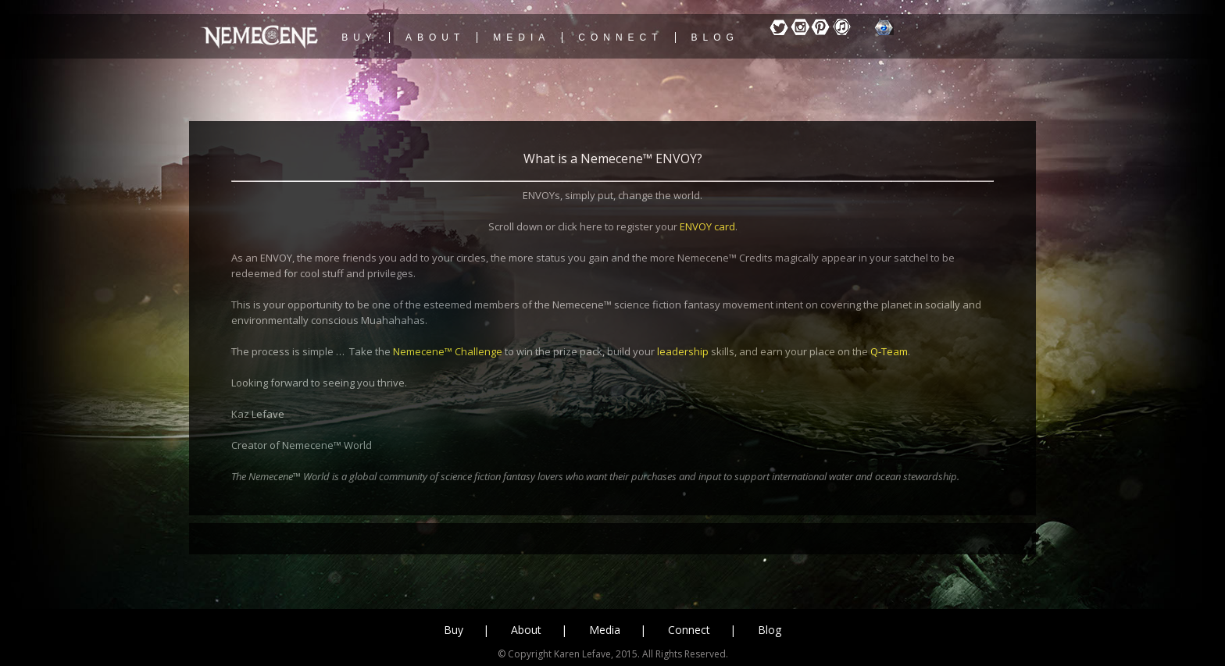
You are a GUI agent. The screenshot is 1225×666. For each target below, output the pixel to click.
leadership (683, 351)
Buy (453, 629)
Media (604, 629)
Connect (689, 629)
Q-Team (889, 351)
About (526, 629)
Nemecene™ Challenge (447, 351)
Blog (769, 629)
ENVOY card (707, 226)
